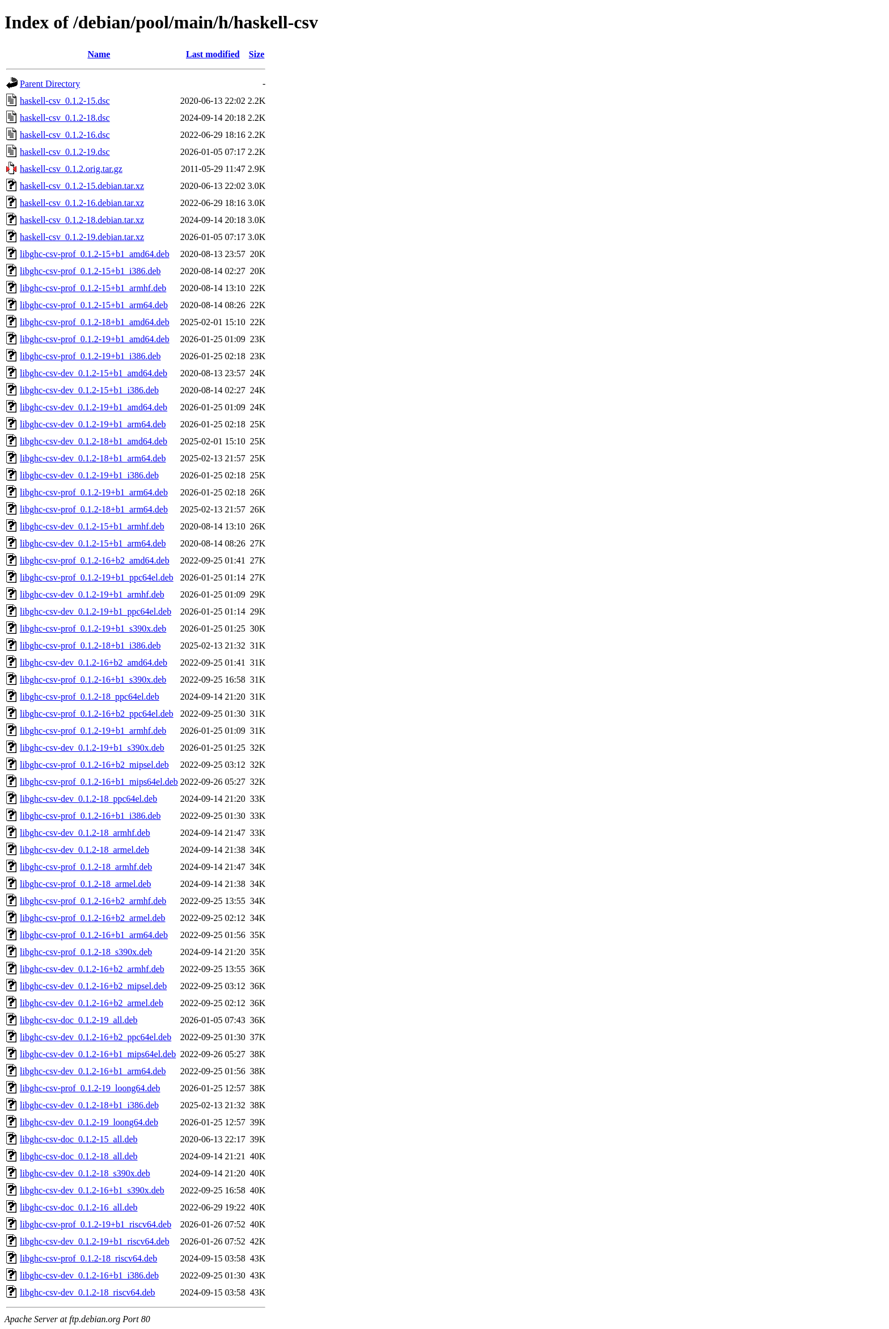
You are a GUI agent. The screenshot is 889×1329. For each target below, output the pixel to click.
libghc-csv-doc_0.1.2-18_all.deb (79, 1156)
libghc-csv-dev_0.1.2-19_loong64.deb (89, 1122)
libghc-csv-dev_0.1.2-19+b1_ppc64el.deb (95, 611)
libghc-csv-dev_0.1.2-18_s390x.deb (85, 1173)
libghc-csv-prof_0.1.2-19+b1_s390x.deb (93, 628)
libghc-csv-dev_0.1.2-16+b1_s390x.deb (92, 1190)
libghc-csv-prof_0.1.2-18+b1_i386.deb (90, 645)
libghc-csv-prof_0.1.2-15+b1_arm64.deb (94, 305)
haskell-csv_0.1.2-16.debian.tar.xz (82, 203)
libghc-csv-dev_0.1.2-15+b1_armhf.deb (92, 526)
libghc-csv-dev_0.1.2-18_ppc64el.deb (88, 799)
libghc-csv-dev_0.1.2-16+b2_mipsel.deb (93, 986)
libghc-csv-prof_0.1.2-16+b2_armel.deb (93, 918)
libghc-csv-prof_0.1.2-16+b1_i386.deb (90, 816)
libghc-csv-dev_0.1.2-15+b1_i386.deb (89, 390)
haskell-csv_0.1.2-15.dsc (65, 101)
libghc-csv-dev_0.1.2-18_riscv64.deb (87, 1292)
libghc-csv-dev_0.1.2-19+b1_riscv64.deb (95, 1241)
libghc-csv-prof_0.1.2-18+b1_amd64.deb (95, 322)
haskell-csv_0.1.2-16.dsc (65, 135)
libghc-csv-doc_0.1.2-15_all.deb (79, 1139)
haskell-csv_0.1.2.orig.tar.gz (71, 169)
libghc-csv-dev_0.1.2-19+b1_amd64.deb (93, 407)
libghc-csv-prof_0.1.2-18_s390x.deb (86, 952)
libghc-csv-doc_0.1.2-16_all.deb (79, 1207)
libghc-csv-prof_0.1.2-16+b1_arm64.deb (94, 935)
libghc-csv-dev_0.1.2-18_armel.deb (84, 850)
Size (257, 54)
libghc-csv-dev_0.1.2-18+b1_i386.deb (89, 1105)
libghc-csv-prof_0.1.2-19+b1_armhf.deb (93, 730)
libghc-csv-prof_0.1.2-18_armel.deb (85, 884)
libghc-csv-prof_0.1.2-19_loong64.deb (90, 1088)
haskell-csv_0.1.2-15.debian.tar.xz (82, 186)
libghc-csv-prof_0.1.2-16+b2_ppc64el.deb (96, 713)
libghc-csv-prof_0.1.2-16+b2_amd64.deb (95, 560)
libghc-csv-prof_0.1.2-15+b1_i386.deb (90, 271)
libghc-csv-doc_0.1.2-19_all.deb (79, 1020)
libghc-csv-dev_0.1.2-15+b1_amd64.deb (93, 373)
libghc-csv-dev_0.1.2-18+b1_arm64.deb (93, 458)
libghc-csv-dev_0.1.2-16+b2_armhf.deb (92, 969)
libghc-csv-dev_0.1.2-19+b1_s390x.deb (92, 747)
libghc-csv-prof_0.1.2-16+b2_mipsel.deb (94, 764)
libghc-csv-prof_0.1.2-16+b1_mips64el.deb (99, 782)
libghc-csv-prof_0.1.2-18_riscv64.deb (88, 1258)
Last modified (213, 54)
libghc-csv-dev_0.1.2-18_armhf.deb (85, 833)
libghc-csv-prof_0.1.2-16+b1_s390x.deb (93, 679)
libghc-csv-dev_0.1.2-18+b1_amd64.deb (93, 441)
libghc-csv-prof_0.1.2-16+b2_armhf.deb (93, 901)
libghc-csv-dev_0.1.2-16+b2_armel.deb (91, 1003)
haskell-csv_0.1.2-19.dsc (65, 152)
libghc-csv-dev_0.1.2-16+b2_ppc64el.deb (95, 1037)
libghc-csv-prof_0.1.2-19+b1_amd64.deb (95, 339)
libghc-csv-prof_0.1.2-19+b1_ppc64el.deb (96, 577)
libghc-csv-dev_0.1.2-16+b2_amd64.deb (93, 662)
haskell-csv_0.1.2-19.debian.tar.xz (82, 237)
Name (98, 54)
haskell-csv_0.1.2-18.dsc (65, 118)
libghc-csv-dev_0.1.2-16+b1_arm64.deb (93, 1071)
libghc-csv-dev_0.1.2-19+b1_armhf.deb (92, 594)
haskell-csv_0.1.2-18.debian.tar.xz (82, 220)
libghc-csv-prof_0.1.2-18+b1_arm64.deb (94, 509)
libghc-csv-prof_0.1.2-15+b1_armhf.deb (93, 288)
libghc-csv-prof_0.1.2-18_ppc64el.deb (89, 696)
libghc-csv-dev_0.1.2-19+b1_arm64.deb (93, 424)
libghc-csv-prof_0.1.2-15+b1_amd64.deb (95, 254)
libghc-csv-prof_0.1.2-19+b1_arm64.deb (94, 492)
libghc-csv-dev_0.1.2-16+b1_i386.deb (89, 1275)
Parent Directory (50, 84)
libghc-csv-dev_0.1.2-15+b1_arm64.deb (93, 543)
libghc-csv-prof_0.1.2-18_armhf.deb (86, 867)
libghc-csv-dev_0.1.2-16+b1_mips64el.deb (98, 1054)
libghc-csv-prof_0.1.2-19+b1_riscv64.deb (95, 1224)
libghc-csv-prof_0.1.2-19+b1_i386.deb (90, 356)
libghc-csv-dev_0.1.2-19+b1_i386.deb (89, 475)
